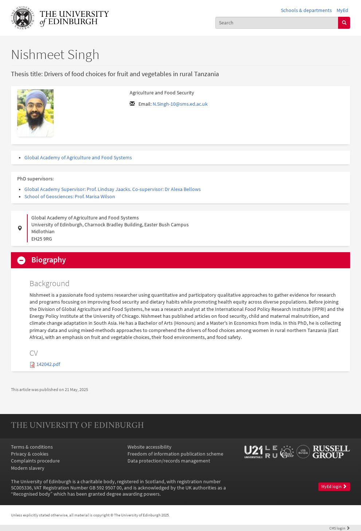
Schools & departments (306, 10)
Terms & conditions (32, 447)
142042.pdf (48, 364)
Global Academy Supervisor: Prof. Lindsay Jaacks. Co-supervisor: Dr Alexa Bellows (112, 189)
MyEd (342, 10)
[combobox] (277, 23)
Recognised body (31, 494)
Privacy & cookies (29, 454)
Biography (48, 260)
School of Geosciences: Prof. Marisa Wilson (69, 197)
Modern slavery (27, 468)
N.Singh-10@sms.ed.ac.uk (180, 104)
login (339, 528)
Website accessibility (149, 447)
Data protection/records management (168, 461)
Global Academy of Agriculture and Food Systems (78, 158)
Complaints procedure (35, 461)
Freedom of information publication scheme (175, 454)
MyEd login (334, 486)
